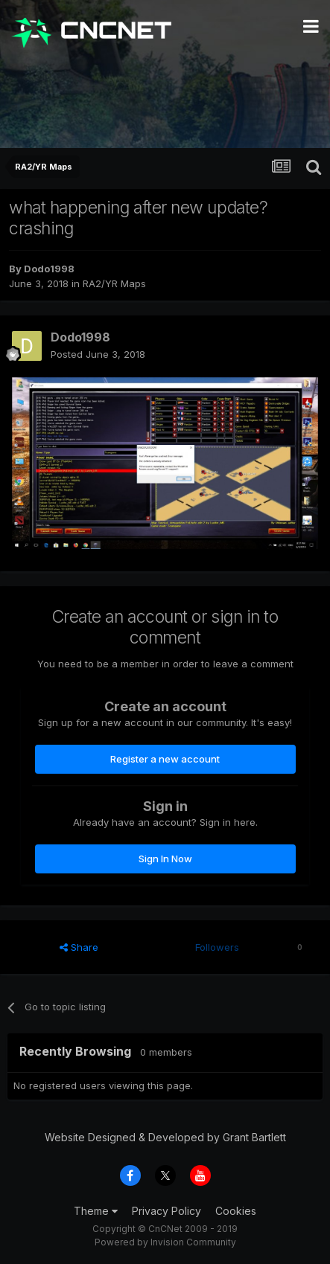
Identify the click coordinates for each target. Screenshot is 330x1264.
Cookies (235, 1210)
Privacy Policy (166, 1210)
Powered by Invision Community (165, 1242)
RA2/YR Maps (114, 283)
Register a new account (165, 759)
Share (79, 947)
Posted (98, 354)
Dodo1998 (49, 269)
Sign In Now (165, 858)
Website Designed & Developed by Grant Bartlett (165, 1137)
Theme (96, 1210)
